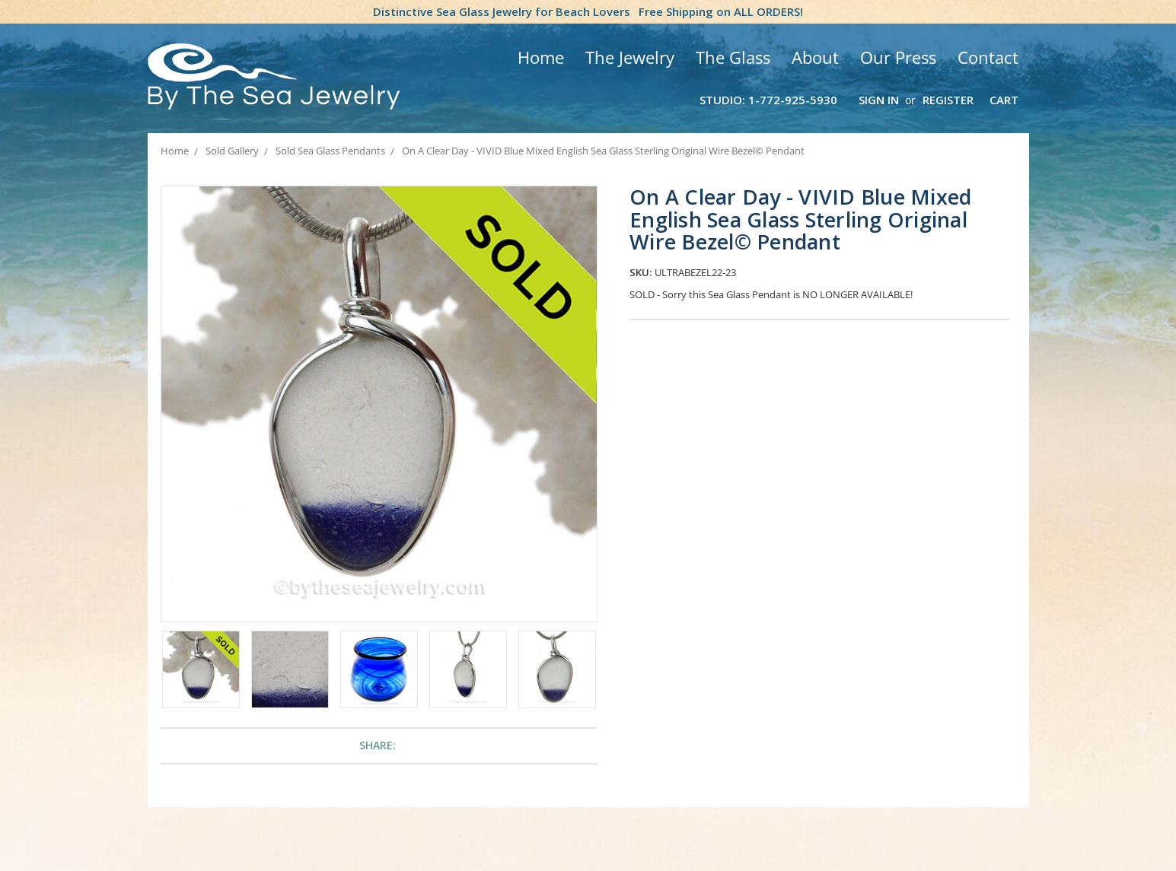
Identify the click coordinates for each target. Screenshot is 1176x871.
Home (541, 57)
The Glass (733, 57)
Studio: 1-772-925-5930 (768, 99)
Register (948, 99)
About (815, 57)
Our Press (898, 57)
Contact (988, 57)
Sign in (879, 99)
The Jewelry (629, 57)
